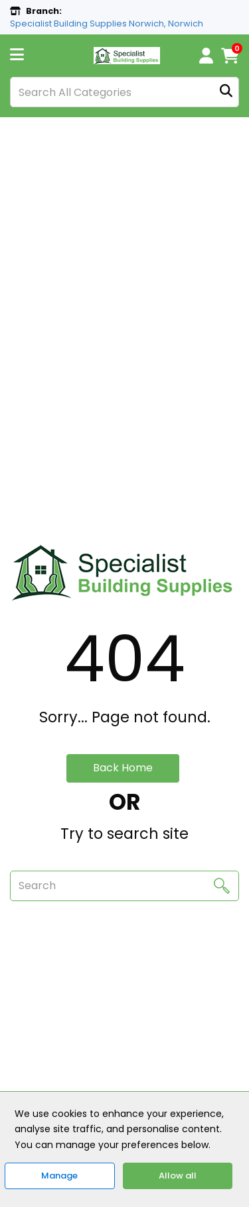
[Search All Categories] (124, 92)
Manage (59, 1175)
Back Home (123, 767)
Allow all (178, 1175)
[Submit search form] (226, 92)
